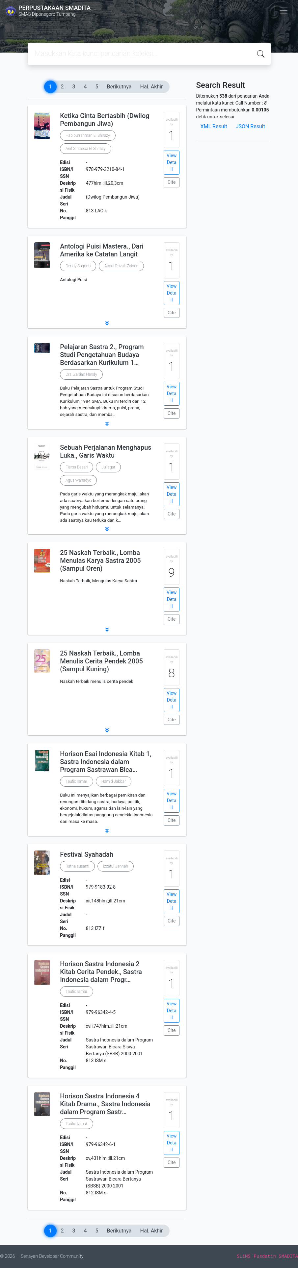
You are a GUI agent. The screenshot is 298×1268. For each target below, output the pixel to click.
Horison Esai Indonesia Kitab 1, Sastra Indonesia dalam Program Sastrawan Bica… (105, 762)
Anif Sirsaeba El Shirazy (85, 148)
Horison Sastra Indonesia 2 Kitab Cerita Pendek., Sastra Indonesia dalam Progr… (101, 972)
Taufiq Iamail (77, 991)
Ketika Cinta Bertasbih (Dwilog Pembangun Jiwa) (104, 120)
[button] (107, 323)
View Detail (171, 162)
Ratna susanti (77, 866)
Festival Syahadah (86, 854)
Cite (172, 182)
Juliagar (108, 467)
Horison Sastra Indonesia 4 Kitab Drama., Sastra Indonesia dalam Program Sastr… (105, 1104)
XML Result (214, 126)
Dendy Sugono (78, 266)
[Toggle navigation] (283, 10)
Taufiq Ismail (77, 781)
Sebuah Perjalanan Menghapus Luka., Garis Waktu (105, 451)
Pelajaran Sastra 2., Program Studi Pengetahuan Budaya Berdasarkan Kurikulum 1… (102, 355)
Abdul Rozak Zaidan (121, 266)
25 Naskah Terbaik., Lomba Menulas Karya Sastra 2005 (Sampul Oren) (100, 560)
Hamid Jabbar (113, 781)
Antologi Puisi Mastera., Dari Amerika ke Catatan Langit (102, 250)
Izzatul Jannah (115, 866)
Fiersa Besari (77, 467)
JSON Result (250, 126)
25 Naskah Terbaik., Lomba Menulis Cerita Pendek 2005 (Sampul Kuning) (101, 661)
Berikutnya (119, 87)
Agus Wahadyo (78, 480)
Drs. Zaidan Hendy (81, 374)
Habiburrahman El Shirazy (88, 135)
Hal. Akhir (151, 87)
